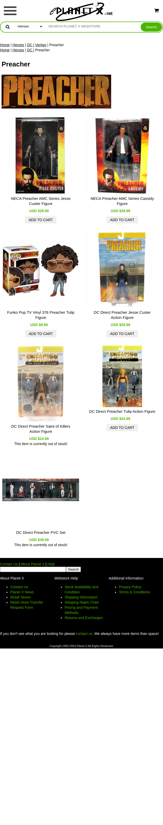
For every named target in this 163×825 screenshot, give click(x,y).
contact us (84, 634)
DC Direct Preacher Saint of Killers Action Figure (40, 429)
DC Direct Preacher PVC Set (40, 532)
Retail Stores (20, 597)
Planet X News (22, 592)
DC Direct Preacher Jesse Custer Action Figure (122, 315)
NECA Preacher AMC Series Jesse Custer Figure (41, 201)
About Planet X (32, 564)
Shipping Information (81, 597)
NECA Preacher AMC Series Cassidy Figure (122, 201)
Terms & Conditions (134, 592)
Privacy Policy (130, 587)
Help (51, 564)
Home (4, 45)
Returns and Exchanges (84, 618)
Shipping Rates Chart (82, 602)
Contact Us (9, 564)
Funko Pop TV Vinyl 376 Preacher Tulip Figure (40, 315)
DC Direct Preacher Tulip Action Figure (122, 411)
